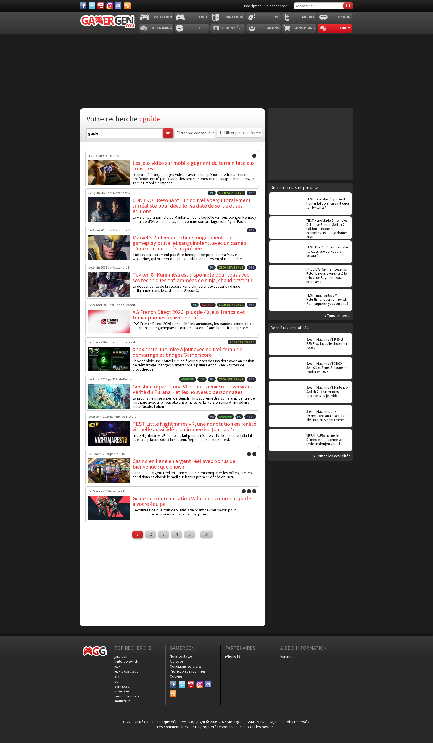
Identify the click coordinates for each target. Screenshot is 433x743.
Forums (286, 656)
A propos (176, 661)
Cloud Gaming (159, 28)
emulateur (122, 701)
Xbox (203, 17)
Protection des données (187, 671)
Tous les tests (338, 315)
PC (277, 17)
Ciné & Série (233, 28)
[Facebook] (83, 5)
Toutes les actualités (333, 455)
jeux (117, 666)
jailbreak (120, 656)
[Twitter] (92, 5)
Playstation (160, 17)
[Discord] (118, 5)
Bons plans (304, 28)
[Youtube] (100, 5)
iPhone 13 (232, 656)
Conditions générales (185, 666)
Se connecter (275, 5)
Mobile (308, 17)
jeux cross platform (128, 671)
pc (116, 681)
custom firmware (126, 696)
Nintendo (234, 17)
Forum (344, 28)
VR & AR (344, 17)
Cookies (176, 676)
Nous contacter (181, 656)
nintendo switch (126, 661)
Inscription (253, 5)
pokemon (121, 691)
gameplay (121, 686)
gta (116, 676)
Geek (203, 28)
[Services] (127, 5)
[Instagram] (109, 5)
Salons (272, 28)
